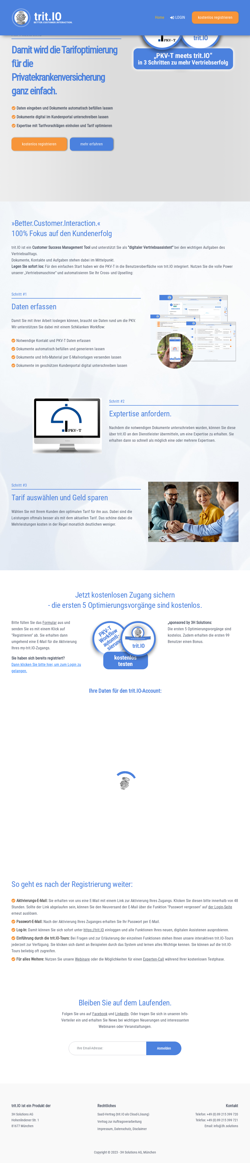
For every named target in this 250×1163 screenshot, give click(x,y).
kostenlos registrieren (215, 18)
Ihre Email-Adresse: (90, 1048)
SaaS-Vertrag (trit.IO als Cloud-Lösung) (123, 1114)
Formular (49, 622)
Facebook (99, 1014)
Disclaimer (140, 1129)
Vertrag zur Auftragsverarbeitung (119, 1121)
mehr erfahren (91, 144)
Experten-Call (153, 959)
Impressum (105, 1129)
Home (161, 17)
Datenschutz (122, 1129)
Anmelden (164, 1048)
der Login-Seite (220, 907)
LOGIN (177, 19)
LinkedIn (122, 1014)
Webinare (82, 959)
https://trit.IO (93, 930)
